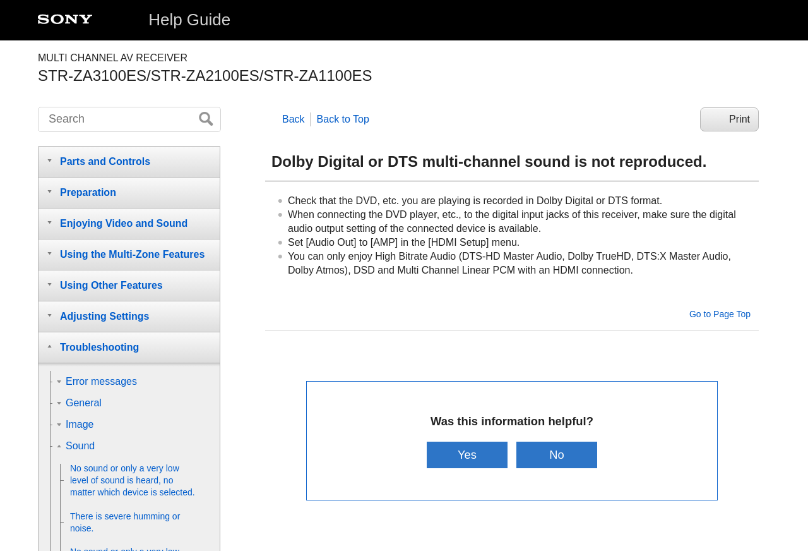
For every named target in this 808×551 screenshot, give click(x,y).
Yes (466, 454)
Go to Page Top (720, 314)
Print (739, 119)
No (557, 454)
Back (293, 119)
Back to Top (343, 119)
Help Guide (189, 19)
